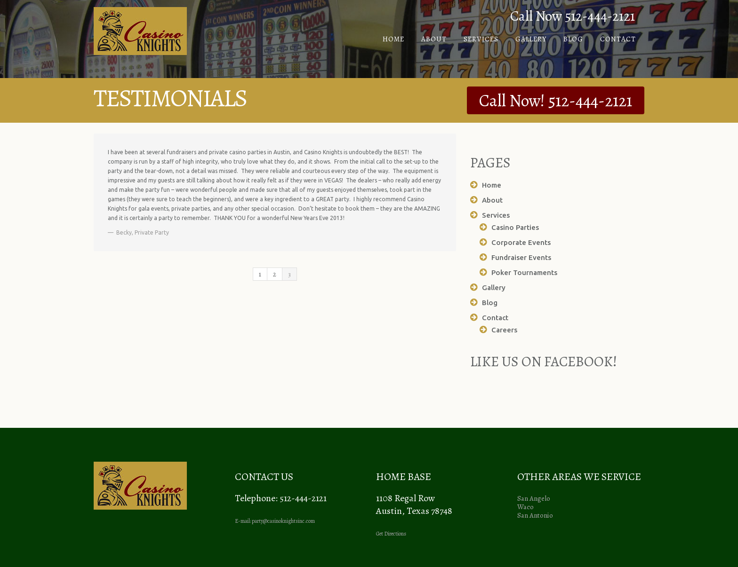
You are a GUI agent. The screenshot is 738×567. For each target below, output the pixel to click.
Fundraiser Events (521, 257)
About (434, 39)
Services (481, 39)
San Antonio (535, 515)
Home (393, 39)
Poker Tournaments (524, 272)
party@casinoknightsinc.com (283, 521)
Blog (573, 39)
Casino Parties (515, 227)
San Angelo (533, 498)
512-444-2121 (590, 100)
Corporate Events (521, 242)
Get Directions (391, 533)
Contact (618, 39)
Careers (504, 330)
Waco (525, 507)
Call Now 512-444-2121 (572, 16)
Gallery (530, 39)
